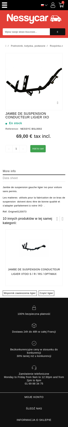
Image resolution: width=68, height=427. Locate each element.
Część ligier (46, 293)
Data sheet (10, 178)
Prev (57, 218)
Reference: (12, 128)
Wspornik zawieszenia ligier (20, 293)
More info (9, 171)
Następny (62, 218)
